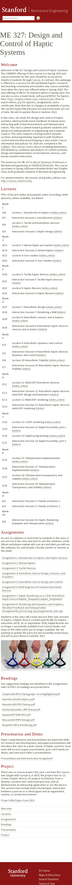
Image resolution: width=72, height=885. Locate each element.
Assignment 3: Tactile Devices (19, 568)
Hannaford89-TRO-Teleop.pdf (18, 704)
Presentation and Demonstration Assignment (27, 758)
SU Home (44, 870)
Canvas (36, 80)
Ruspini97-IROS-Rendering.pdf (19, 725)
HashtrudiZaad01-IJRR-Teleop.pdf (21, 709)
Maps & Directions (49, 875)
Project (5, 835)
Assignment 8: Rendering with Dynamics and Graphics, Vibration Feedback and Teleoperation (33, 605)
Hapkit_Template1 (29, 599)
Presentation (8, 829)
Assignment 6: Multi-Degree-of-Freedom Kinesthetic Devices (32, 588)
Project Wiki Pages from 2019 (17, 800)
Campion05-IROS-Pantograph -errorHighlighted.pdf (31, 694)
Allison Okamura (42, 162)
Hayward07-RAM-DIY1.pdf (16, 714)
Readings (6, 824)
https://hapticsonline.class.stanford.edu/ (31, 99)
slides (54, 212)
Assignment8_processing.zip (19, 611)
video (62, 212)
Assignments (8, 819)
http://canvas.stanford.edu (16, 181)
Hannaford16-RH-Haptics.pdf (18, 699)
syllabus (5, 146)
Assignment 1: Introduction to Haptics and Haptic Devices (35, 558)
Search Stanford (48, 879)
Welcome (6, 808)
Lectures (6, 814)
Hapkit (18, 108)
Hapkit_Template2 (51, 599)
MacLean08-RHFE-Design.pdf (18, 720)
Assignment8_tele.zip (49, 611)
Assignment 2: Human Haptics (19, 563)
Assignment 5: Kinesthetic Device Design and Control (32, 582)
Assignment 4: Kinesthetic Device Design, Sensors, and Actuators (33, 575)
